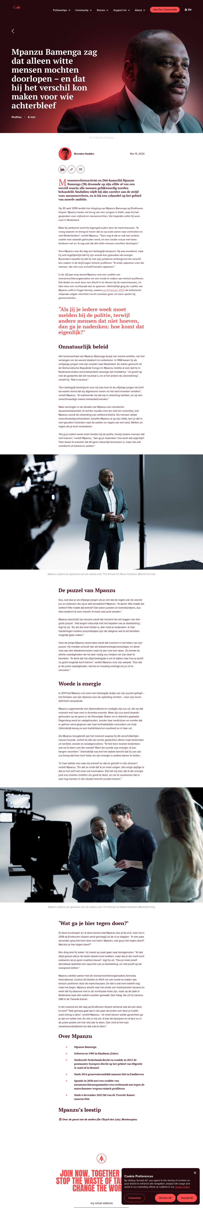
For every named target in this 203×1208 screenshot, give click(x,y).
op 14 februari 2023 (114, 290)
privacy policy (182, 1187)
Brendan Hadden (84, 154)
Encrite (100, 137)
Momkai (110, 137)
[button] (61, 9)
